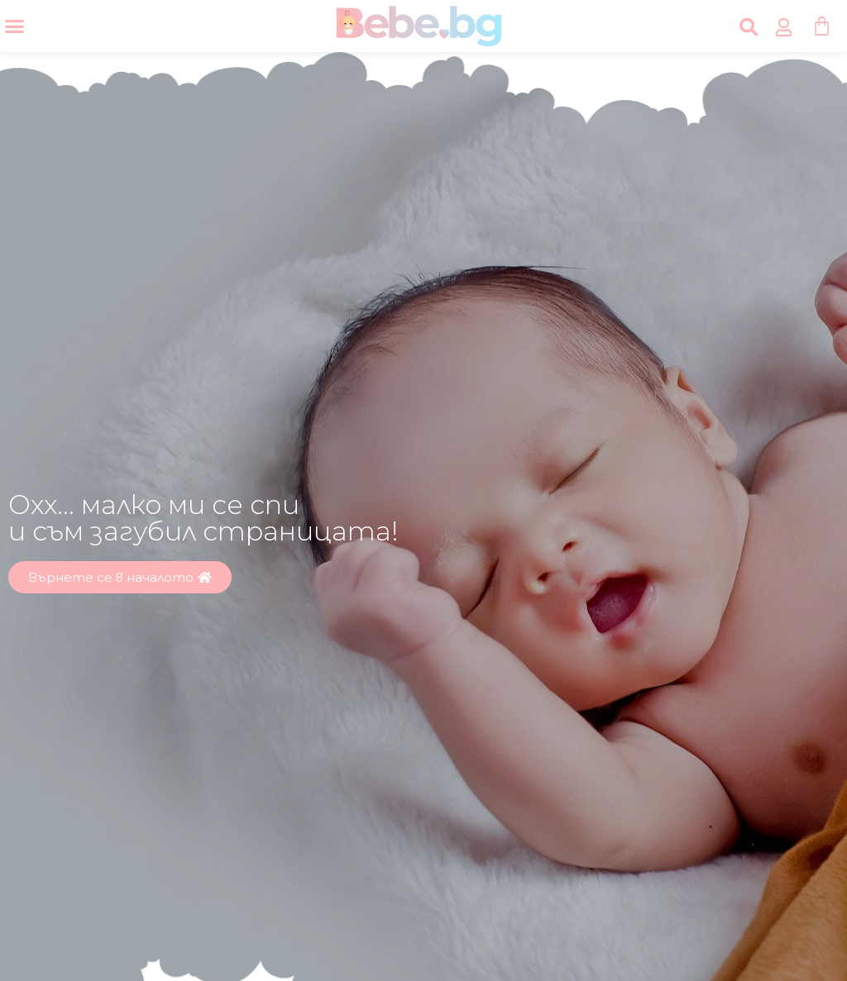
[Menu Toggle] (14, 26)
